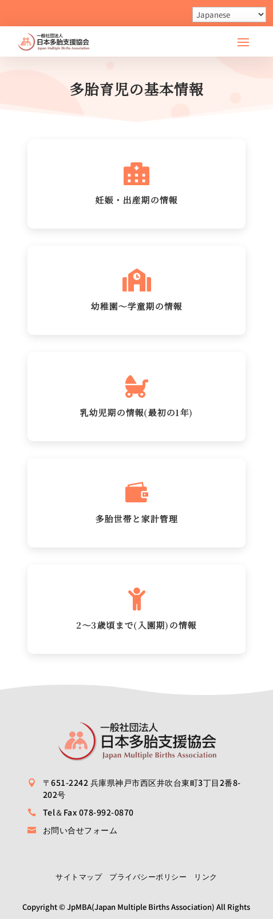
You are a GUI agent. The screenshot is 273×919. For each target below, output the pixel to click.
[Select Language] (229, 14)
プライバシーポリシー (148, 876)
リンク (205, 876)
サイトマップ (79, 876)
